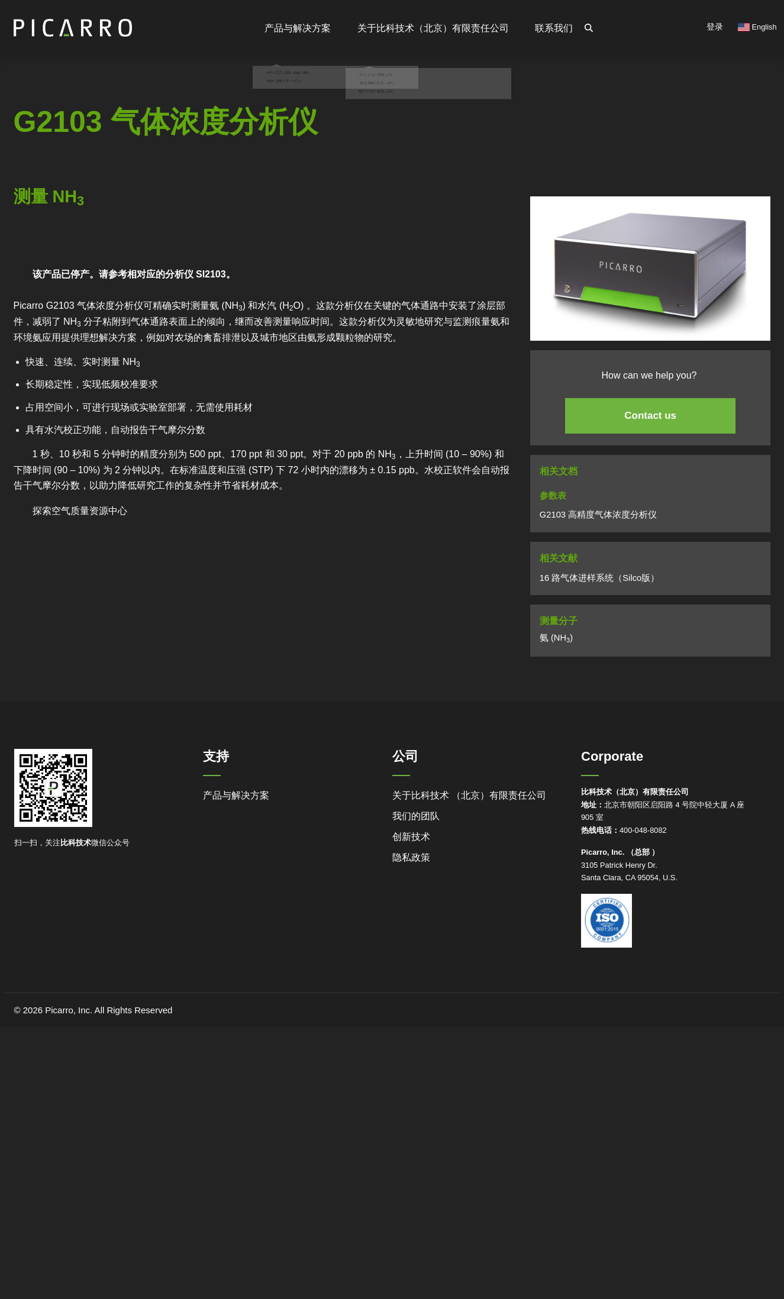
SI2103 (211, 274)
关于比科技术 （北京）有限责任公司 (469, 795)
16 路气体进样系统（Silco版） (599, 578)
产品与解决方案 (236, 795)
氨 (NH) (556, 638)
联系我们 (554, 28)
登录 (714, 26)
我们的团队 (416, 816)
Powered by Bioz (40, 259)
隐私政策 (411, 857)
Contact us (650, 415)
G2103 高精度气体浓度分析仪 (598, 514)
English (757, 26)
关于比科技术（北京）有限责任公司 (433, 28)
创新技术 (411, 837)
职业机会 (373, 121)
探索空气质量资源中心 (80, 511)
